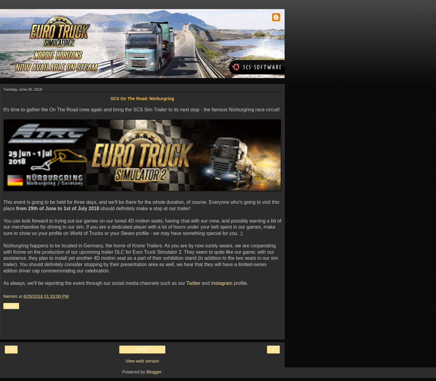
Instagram (221, 283)
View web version (142, 361)
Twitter (194, 283)
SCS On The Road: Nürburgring (142, 98)
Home (142, 349)
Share (11, 306)
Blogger (154, 372)
